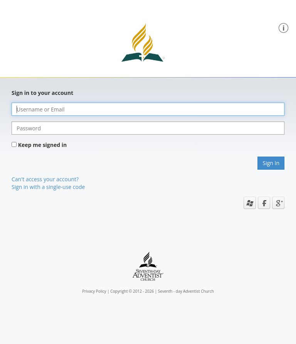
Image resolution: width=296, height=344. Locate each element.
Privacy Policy (94, 291)
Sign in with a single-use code (48, 187)
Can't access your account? (45, 179)
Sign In (270, 163)
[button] (283, 27)
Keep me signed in (42, 144)
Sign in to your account (42, 92)
